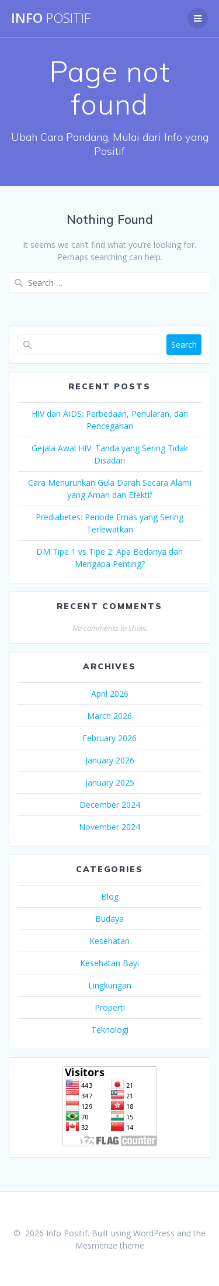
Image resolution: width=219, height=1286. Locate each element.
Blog (110, 896)
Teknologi (109, 1029)
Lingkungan (109, 985)
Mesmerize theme (109, 1245)
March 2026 (109, 715)
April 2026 (109, 693)
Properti (110, 1007)
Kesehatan (109, 940)
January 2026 (109, 760)
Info (51, 18)
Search (184, 344)
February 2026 (109, 738)
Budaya (109, 918)
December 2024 (109, 804)
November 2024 (109, 826)
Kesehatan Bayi (109, 963)
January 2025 (109, 782)
